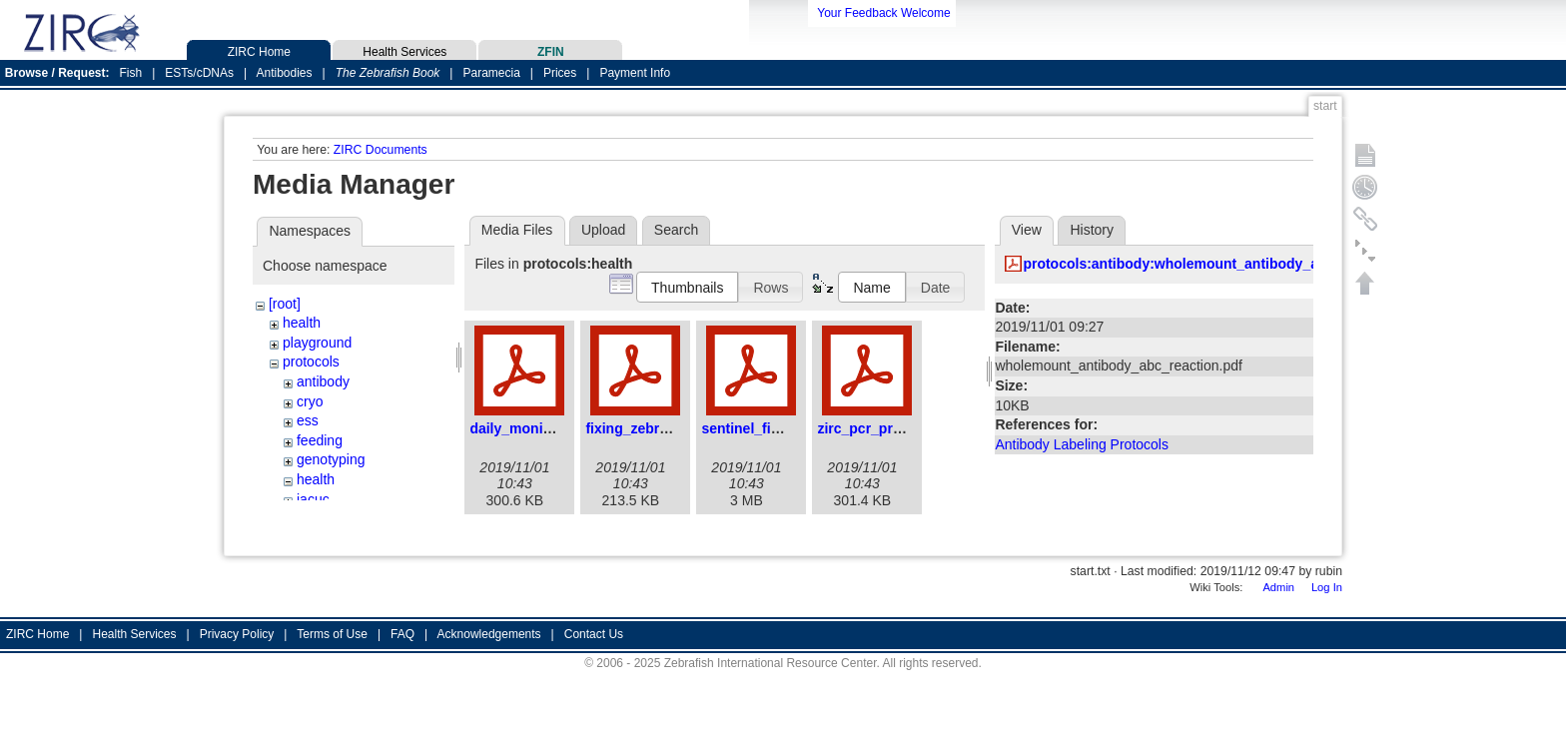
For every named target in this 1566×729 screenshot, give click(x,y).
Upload (603, 230)
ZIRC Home (259, 49)
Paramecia (490, 73)
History (1092, 230)
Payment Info (634, 73)
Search (676, 230)
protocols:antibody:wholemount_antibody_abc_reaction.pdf (1222, 264)
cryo (310, 401)
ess (308, 420)
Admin (1278, 587)
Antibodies (284, 73)
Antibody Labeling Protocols (1082, 444)
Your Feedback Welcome (883, 13)
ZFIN (550, 49)
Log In (1326, 587)
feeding (320, 440)
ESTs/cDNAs (199, 73)
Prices (559, 73)
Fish (131, 73)
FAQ (402, 634)
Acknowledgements (489, 634)
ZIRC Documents (380, 150)
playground (317, 343)
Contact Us (593, 634)
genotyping (331, 459)
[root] (285, 304)
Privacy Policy (237, 634)
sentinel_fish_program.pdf (789, 428)
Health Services (404, 49)
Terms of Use (332, 634)
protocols (311, 361)
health (302, 323)
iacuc (313, 499)
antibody (323, 381)
